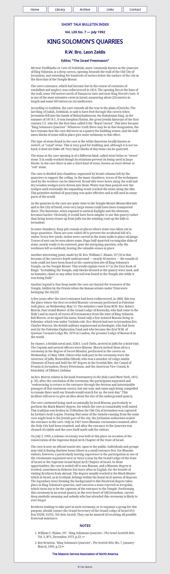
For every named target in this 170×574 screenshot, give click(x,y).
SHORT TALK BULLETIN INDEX (85, 24)
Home (35, 9)
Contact (135, 9)
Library (60, 9)
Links (110, 9)
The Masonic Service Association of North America (85, 554)
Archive (85, 9)
